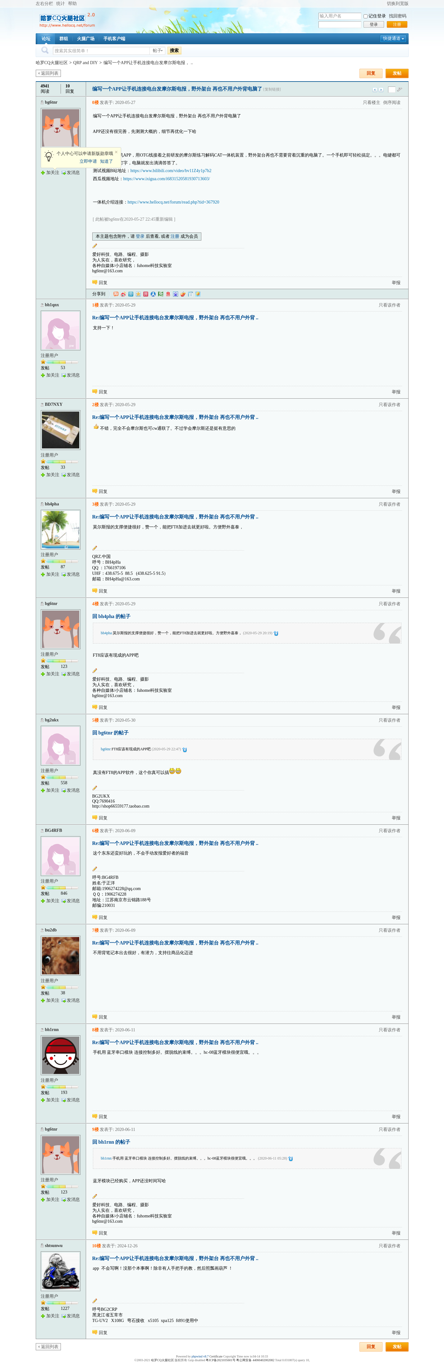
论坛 (46, 38)
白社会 (190, 294)
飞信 (197, 294)
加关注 (52, 172)
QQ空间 (138, 294)
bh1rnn (52, 1029)
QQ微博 (130, 294)
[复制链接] (272, 89)
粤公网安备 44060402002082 (255, 1360)
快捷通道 (392, 38)
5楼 (95, 720)
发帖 (397, 73)
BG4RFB (53, 830)
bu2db (51, 930)
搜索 (174, 50)
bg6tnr (51, 102)
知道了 (106, 161)
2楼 (95, 404)
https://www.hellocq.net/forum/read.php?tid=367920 (173, 202)
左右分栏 (44, 3)
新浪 (123, 294)
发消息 (73, 172)
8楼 (95, 1030)
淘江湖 (115, 294)
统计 (60, 3)
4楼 (95, 604)
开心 (145, 294)
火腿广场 (85, 38)
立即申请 (88, 161)
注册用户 (49, 355)
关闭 (116, 152)
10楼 (96, 1246)
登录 (374, 24)
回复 (371, 73)
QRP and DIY (85, 62)
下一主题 (381, 89)
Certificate (215, 1356)
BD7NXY (54, 404)
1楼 (95, 305)
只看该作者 (390, 305)
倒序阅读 (392, 102)
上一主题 (375, 89)
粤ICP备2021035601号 (221, 1360)
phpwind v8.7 (199, 1356)
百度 (175, 294)
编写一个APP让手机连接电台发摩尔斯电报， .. (148, 62)
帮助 (72, 3)
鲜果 (183, 294)
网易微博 (168, 294)
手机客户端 (114, 38)
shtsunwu (54, 1245)
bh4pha (52, 504)
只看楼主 (371, 102)
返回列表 (49, 73)
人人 (153, 294)
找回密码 (397, 16)
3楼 (95, 504)
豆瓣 (160, 294)
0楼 (95, 102)
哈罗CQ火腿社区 (52, 62)
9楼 (95, 1129)
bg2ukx (52, 720)
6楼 (95, 830)
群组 (63, 38)
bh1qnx (52, 304)
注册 (397, 24)
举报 (396, 282)
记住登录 (377, 16)
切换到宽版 (398, 3)
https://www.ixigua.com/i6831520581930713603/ (166, 178)
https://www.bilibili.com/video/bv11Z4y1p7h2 (171, 170)
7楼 (95, 930)
